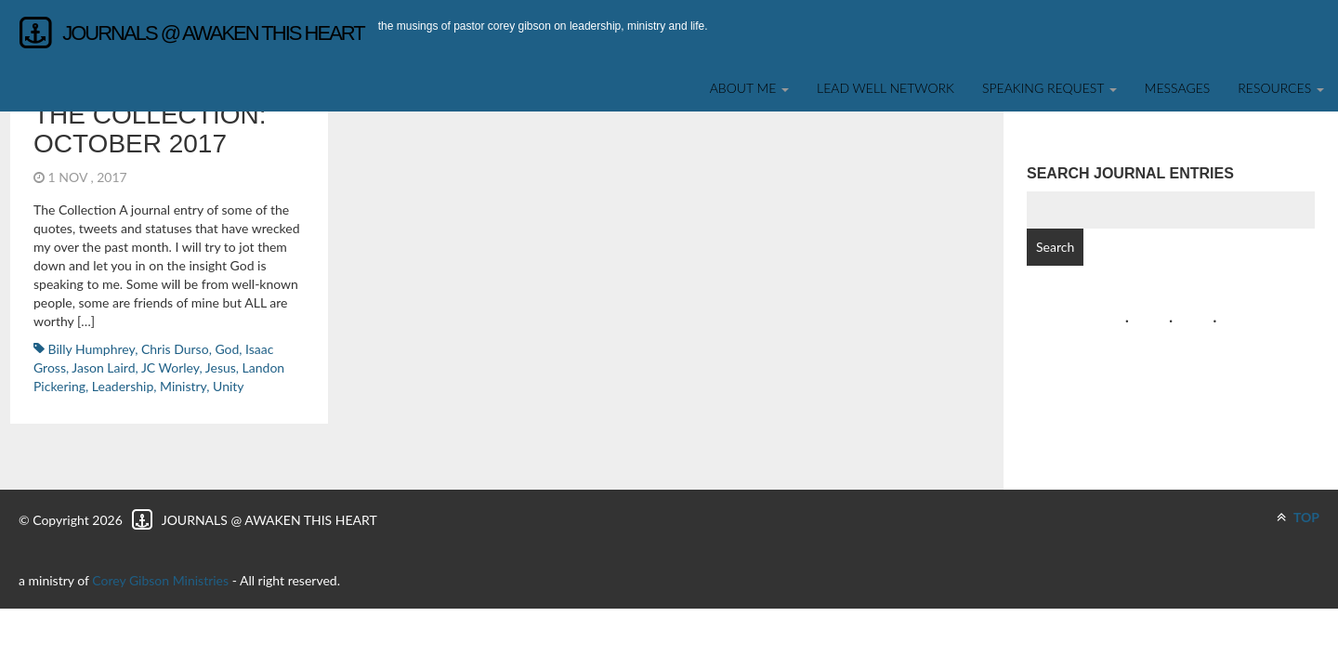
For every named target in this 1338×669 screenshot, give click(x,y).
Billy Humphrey (92, 349)
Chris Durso (175, 349)
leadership (122, 386)
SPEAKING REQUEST (1049, 88)
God (227, 349)
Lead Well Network (885, 88)
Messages (1178, 88)
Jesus (220, 367)
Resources (1281, 88)
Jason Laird (103, 367)
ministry (183, 386)
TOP (1298, 517)
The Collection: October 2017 (149, 129)
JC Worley (170, 367)
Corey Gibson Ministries (160, 580)
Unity (228, 386)
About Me (749, 88)
